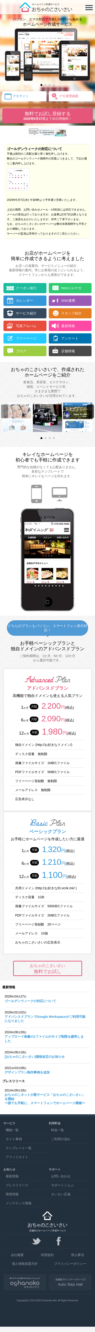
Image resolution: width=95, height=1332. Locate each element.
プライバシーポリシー (70, 1264)
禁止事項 (77, 1255)
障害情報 (12, 1194)
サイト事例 (14, 1139)
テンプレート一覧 (19, 1148)
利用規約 (47, 1255)
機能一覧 (12, 1130)
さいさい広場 (60, 1194)
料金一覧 (57, 1130)
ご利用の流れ (60, 1139)
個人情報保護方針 (25, 1264)
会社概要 (17, 1255)
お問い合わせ (60, 1176)
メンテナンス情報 (19, 1203)
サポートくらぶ (62, 1185)
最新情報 (12, 1176)
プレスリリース (17, 1185)
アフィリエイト (17, 1157)
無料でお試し (47, 969)
